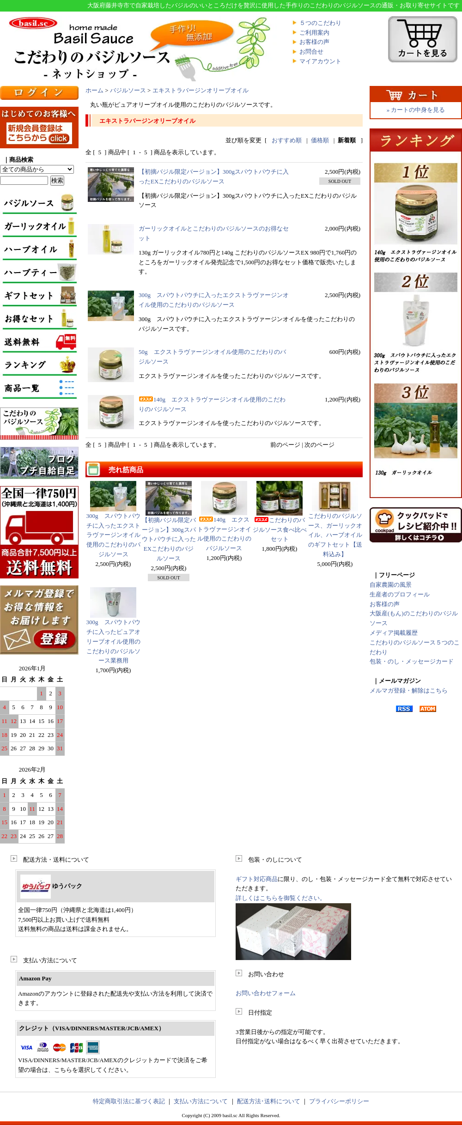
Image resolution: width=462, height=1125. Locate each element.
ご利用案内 (314, 32)
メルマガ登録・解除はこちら (409, 690)
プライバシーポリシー (339, 1101)
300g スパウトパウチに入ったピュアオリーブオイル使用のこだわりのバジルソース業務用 (113, 641)
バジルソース (128, 90)
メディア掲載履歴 (394, 632)
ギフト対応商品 (257, 879)
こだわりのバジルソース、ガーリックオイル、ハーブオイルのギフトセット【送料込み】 (335, 535)
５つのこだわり (320, 22)
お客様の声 (314, 41)
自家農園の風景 (391, 584)
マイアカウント (320, 61)
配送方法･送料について (268, 1101)
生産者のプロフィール (400, 594)
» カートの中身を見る (416, 109)
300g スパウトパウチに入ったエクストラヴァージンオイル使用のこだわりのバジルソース (113, 535)
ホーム (94, 90)
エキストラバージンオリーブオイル (200, 90)
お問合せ (311, 51)
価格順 (320, 140)
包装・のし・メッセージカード (412, 661)
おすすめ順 (287, 140)
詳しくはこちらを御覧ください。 (281, 897)
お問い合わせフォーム (266, 993)
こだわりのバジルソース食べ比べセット (280, 530)
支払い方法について (201, 1101)
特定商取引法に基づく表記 (129, 1101)
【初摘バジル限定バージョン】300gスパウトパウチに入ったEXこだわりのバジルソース (169, 539)
